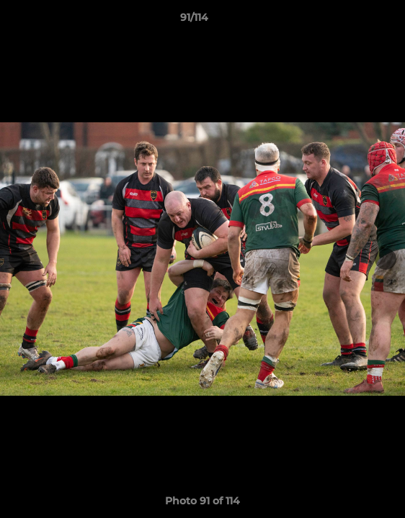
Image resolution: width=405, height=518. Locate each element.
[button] (353, 20)
